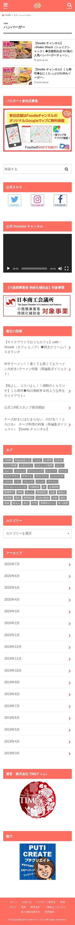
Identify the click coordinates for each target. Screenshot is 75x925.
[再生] (8, 269)
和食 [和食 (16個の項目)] (20, 492)
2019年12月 (13, 646)
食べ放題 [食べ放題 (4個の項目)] (63, 503)
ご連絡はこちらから (55, 907)
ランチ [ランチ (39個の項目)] (40, 481)
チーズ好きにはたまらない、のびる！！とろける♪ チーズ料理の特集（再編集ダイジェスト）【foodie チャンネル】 (35, 424)
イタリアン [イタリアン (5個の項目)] (26, 465)
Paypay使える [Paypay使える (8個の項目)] (22, 460)
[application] (37, 253)
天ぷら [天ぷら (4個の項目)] (29, 492)
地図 (23, 907)
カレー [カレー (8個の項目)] (8, 471)
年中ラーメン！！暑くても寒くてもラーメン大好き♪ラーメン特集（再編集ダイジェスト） (35, 368)
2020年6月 (12, 576)
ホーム (13, 902)
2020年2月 (12, 623)
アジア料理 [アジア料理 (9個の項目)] (10, 465)
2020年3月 (12, 611)
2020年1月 (12, 635)
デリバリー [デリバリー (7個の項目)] (42, 476)
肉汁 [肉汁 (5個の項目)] (26, 503)
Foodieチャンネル (35, 919)
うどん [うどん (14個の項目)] (37, 460)
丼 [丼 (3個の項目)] (44, 487)
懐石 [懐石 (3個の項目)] (17, 497)
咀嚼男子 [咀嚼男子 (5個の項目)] (9, 492)
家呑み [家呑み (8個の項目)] (61, 492)
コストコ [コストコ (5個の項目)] (20, 471)
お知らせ (27, 902)
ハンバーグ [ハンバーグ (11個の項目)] (57, 476)
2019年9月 (12, 682)
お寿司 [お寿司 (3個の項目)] (48, 460)
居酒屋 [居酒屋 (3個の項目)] (8, 497)
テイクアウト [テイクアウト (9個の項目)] (11, 476)
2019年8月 (12, 694)
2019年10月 (13, 670)
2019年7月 (12, 706)
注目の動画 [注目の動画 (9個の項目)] (43, 497)
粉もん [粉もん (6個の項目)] (16, 503)
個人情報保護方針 (30, 912)
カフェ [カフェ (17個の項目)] (59, 465)
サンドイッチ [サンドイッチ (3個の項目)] (35, 471)
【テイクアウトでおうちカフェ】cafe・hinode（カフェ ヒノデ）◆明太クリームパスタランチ (35, 347)
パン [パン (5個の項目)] (17, 481)
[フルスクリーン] (67, 269)
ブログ (12, 907)
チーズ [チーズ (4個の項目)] (63, 471)
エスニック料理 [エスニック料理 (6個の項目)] (44, 465)
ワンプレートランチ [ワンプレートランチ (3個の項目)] (15, 487)
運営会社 (35, 907)
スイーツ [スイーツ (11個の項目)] (51, 471)
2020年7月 (12, 564)
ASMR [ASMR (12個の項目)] (7, 460)
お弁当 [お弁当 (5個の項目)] (58, 460)
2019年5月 (12, 729)
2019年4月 (12, 741)
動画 (62, 902)
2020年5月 (12, 587)
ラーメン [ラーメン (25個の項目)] (52, 481)
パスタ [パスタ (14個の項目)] (8, 481)
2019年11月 (13, 658)
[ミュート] (60, 269)
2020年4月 (12, 599)
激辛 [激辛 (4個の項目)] (63, 497)
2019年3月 (12, 753)
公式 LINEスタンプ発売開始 (24, 407)
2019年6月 (12, 717)
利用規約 (49, 912)
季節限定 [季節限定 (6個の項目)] (41, 492)
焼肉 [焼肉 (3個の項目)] (6, 503)
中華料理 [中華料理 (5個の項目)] (34, 487)
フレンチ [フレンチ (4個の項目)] (28, 481)
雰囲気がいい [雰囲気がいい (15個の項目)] (47, 503)
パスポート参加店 (46, 902)
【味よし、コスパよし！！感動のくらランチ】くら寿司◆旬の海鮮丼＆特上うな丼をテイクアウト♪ (34, 390)
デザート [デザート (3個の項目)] (27, 476)
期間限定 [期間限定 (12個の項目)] (28, 497)
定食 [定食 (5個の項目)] (52, 492)
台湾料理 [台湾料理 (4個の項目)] (53, 487)
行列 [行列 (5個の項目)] (34, 503)
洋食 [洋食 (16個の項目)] (54, 497)
